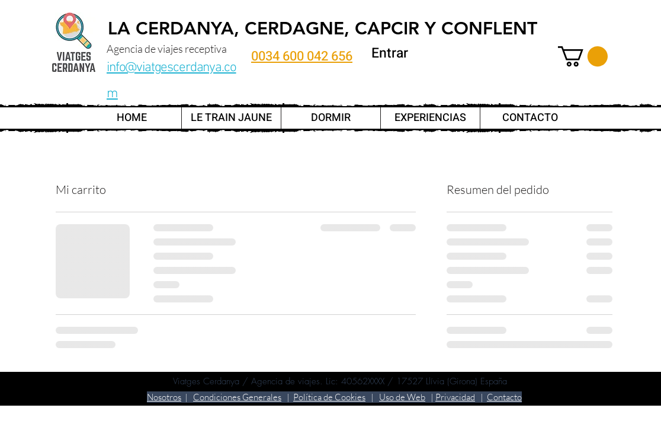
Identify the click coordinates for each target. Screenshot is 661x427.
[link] (583, 56)
